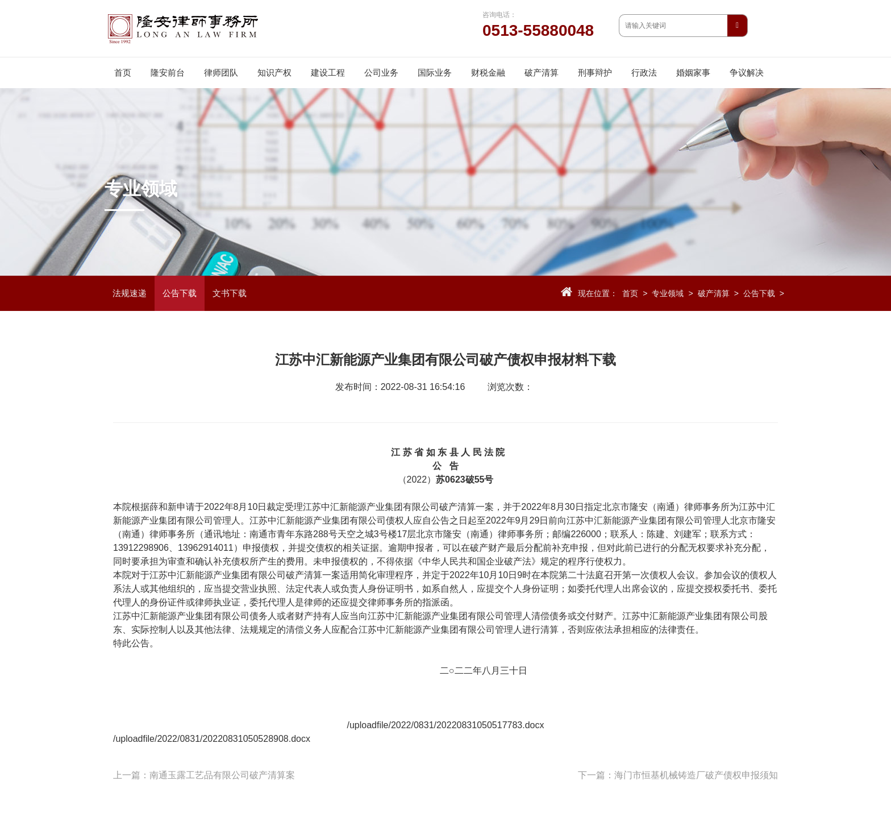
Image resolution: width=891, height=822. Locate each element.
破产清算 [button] (541, 72)
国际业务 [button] (435, 72)
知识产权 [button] (274, 72)
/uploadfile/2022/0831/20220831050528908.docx (211, 739)
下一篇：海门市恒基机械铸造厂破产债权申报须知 (678, 775)
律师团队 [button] (221, 72)
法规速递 (130, 293)
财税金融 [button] (488, 72)
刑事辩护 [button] (595, 72)
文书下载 (230, 293)
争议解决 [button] (747, 72)
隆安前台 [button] (168, 72)
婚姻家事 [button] (693, 72)
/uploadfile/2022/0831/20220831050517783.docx (445, 725)
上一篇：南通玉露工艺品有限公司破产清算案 (204, 775)
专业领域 (668, 293)
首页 (122, 72)
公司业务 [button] (381, 72)
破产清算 (714, 293)
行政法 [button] (644, 72)
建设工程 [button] (328, 72)
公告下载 (180, 293)
